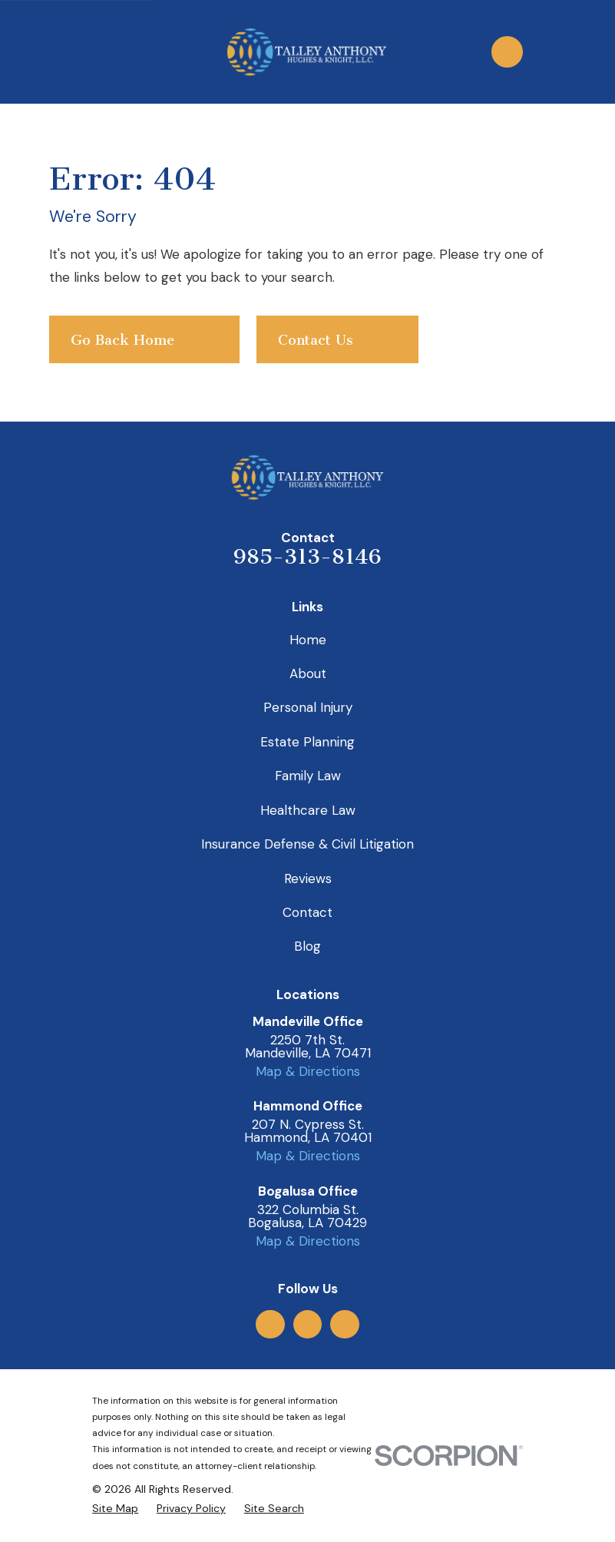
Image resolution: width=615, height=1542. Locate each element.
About (307, 673)
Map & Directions (308, 1071)
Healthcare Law (307, 810)
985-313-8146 (307, 556)
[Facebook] (307, 1324)
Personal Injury (307, 707)
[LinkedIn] (344, 1324)
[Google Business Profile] (270, 1324)
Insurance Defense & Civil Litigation (307, 844)
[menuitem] (115, 1509)
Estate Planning (307, 741)
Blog (307, 946)
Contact (307, 912)
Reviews (308, 878)
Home (307, 639)
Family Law (308, 775)
